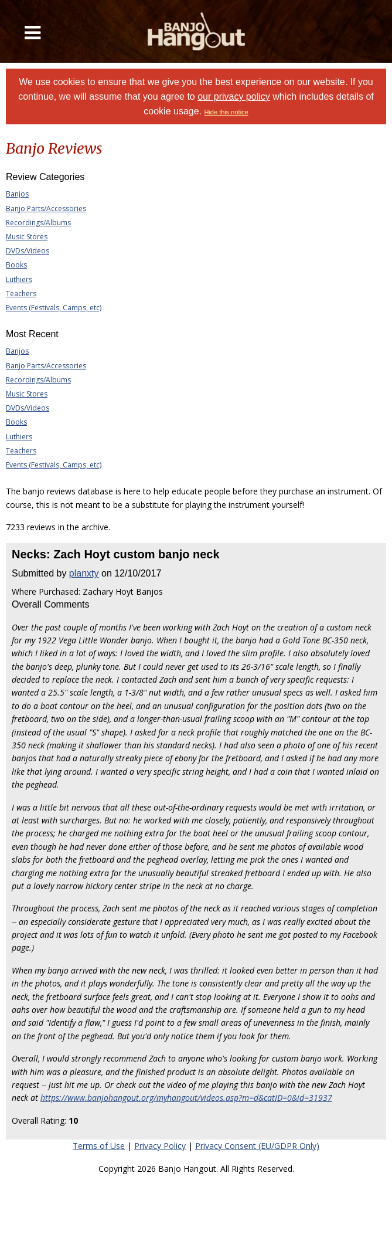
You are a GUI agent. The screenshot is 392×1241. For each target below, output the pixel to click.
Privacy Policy (160, 1145)
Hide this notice (226, 112)
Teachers (21, 294)
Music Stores (26, 237)
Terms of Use (99, 1145)
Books (16, 265)
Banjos (17, 194)
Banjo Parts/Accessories (46, 208)
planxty (84, 573)
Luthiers (19, 279)
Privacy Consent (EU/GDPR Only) (257, 1145)
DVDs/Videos (27, 251)
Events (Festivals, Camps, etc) (53, 308)
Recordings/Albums (38, 223)
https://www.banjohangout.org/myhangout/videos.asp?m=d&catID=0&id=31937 (186, 1097)
